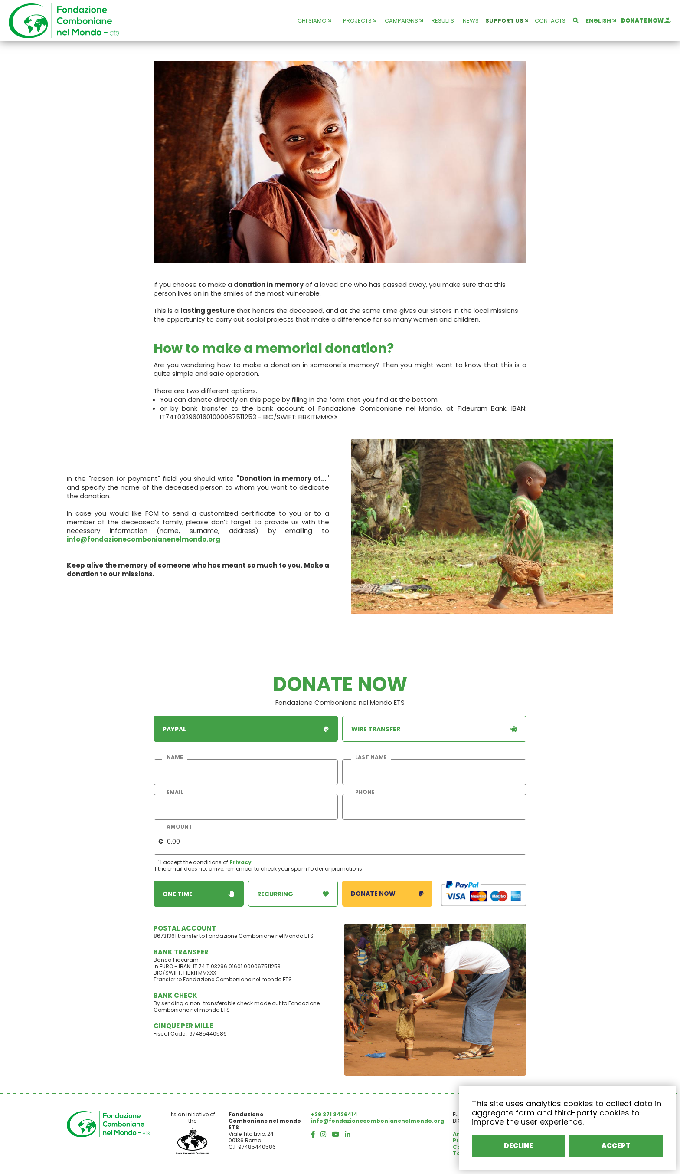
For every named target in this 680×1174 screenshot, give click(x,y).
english (601, 20)
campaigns (404, 20)
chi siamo (314, 20)
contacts (550, 20)
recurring (293, 894)
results (443, 20)
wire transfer (434, 729)
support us (506, 20)
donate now (646, 20)
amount (180, 826)
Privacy (240, 862)
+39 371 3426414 (334, 1114)
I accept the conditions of (191, 862)
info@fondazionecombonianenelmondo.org (143, 539)
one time (199, 894)
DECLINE (518, 1145)
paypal (246, 729)
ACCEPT (616, 1145)
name (175, 757)
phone (365, 792)
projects (359, 20)
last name (371, 757)
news (471, 20)
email (175, 792)
